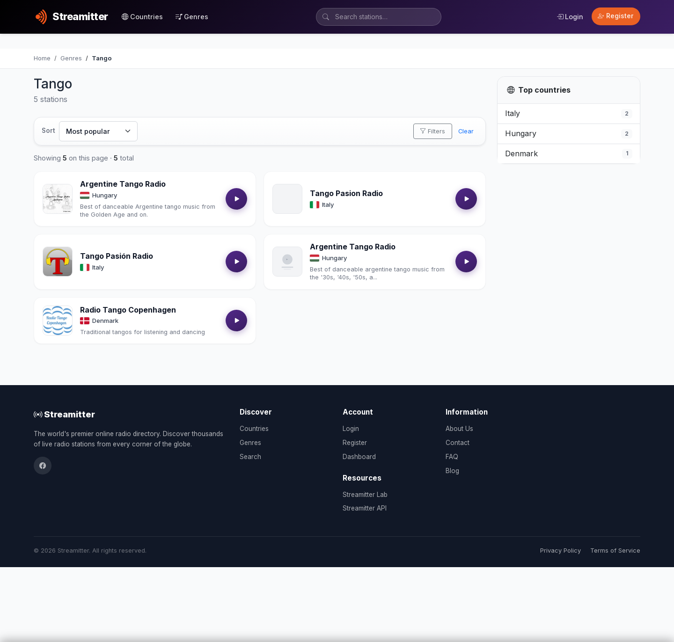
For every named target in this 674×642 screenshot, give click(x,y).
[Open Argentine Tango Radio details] (58, 199)
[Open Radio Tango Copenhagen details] (58, 321)
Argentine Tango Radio (123, 184)
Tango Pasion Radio (346, 193)
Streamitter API (365, 508)
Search (250, 456)
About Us (459, 428)
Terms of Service (615, 550)
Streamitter (64, 414)
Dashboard (359, 456)
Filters (432, 131)
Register (616, 16)
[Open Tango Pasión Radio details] (58, 262)
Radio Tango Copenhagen (128, 309)
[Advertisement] (568, 233)
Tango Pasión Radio (116, 256)
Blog (452, 470)
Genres (192, 17)
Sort (48, 130)
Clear (466, 131)
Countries (142, 17)
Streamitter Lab (365, 494)
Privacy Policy (560, 550)
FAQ (452, 456)
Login (570, 17)
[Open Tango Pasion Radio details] (287, 199)
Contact (457, 442)
